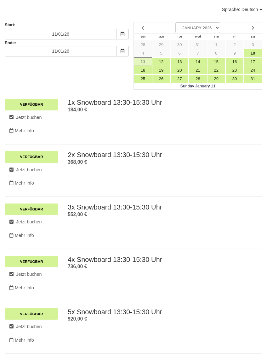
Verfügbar (31, 104)
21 (198, 70)
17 (253, 61)
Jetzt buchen (25, 117)
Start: (10, 24)
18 (143, 70)
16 (234, 61)
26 (161, 78)
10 (253, 53)
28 (143, 44)
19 (161, 70)
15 (216, 61)
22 (216, 70)
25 (143, 78)
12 (161, 61)
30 (179, 44)
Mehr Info (21, 130)
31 (198, 44)
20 (179, 70)
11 (143, 61)
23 (234, 70)
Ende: (10, 42)
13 (179, 61)
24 (253, 70)
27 (179, 78)
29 (161, 44)
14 (198, 61)
